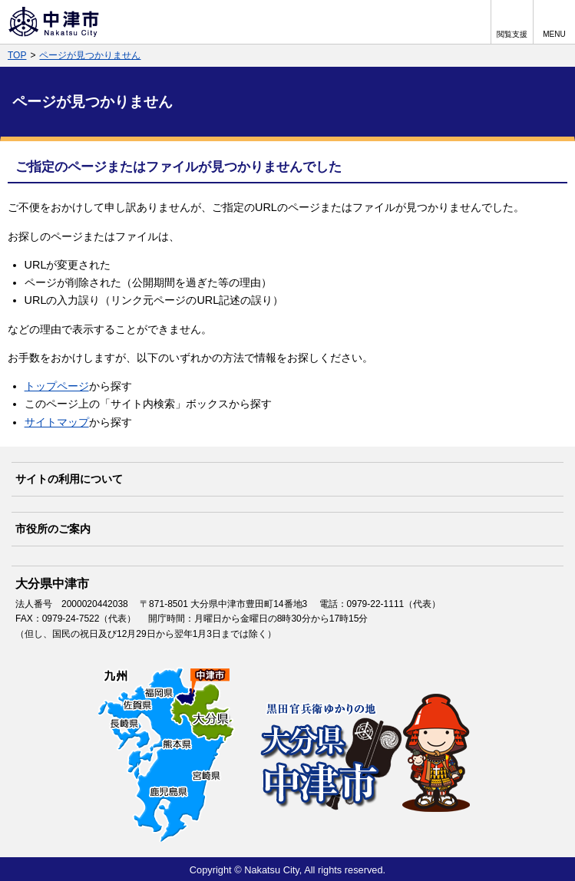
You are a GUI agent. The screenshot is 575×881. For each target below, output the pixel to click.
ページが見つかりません (89, 55)
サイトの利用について (69, 479)
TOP (17, 55)
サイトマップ (57, 422)
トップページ (57, 386)
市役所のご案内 (53, 529)
